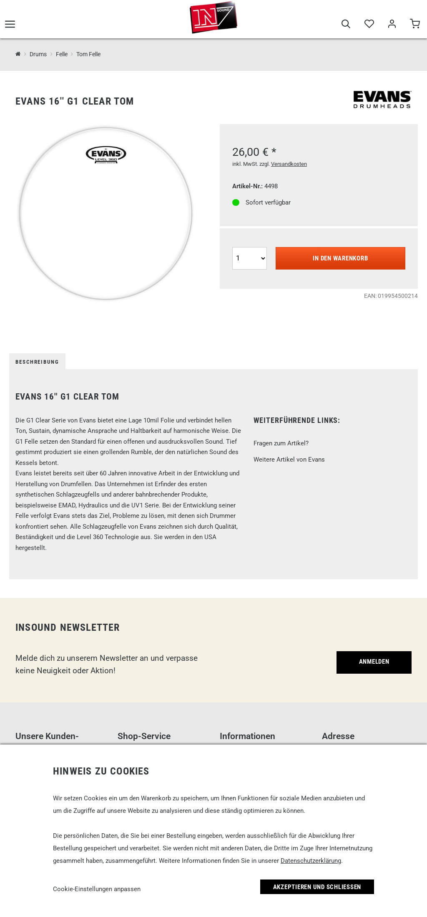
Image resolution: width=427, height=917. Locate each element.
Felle (62, 54)
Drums (38, 54)
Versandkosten (289, 164)
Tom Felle (88, 54)
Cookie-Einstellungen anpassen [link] (97, 889)
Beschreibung (37, 362)
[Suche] (345, 26)
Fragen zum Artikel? (281, 443)
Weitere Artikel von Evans (289, 459)
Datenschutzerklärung (311, 861)
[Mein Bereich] (391, 26)
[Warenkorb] (414, 26)
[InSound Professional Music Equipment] (18, 54)
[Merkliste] (368, 26)
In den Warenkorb (340, 258)
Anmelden (374, 661)
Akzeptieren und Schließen (317, 887)
